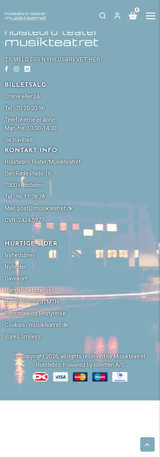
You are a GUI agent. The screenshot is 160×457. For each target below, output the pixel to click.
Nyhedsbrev (20, 255)
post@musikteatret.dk (45, 208)
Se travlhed (19, 139)
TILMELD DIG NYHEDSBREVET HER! (53, 59)
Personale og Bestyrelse (35, 313)
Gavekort (16, 278)
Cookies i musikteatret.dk (36, 325)
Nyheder (15, 266)
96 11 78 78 (30, 196)
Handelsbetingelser (29, 290)
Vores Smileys (23, 336)
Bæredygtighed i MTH (32, 301)
